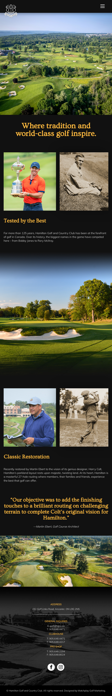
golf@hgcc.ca (57, 625)
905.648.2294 (57, 651)
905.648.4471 (57, 629)
